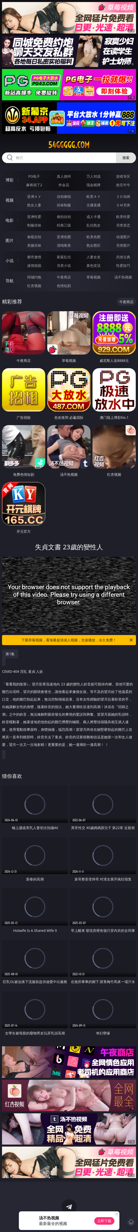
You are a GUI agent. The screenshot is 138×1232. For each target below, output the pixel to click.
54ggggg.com (68, 145)
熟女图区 (93, 245)
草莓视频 (93, 277)
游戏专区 (123, 176)
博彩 (10, 180)
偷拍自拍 (64, 216)
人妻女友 (93, 257)
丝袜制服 (64, 205)
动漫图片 (123, 236)
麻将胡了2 (34, 184)
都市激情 (34, 257)
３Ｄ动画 (123, 196)
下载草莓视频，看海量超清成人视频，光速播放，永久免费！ (77, 640)
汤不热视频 (123, 277)
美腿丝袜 (34, 245)
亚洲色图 (64, 236)
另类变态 (123, 225)
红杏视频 (34, 285)
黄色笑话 (93, 265)
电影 (10, 220)
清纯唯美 (64, 245)
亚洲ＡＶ (34, 196)
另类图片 (123, 245)
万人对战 (93, 176)
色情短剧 (64, 285)
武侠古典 (123, 257)
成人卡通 (93, 216)
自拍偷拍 (64, 196)
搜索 (125, 157)
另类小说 (64, 265)
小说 (10, 260)
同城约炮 (34, 277)
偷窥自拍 (34, 236)
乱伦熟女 (93, 225)
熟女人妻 (34, 205)
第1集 (10, 653)
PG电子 (34, 176)
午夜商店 (64, 277)
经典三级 (64, 225)
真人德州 (64, 176)
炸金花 (64, 184)
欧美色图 (93, 236)
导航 (10, 280)
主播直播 (93, 205)
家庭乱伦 (64, 257)
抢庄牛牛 (123, 184)
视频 (10, 200)
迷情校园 (34, 265)
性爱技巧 (123, 265)
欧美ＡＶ (93, 196)
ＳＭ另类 (123, 205)
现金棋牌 (93, 184)
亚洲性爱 (34, 216)
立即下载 (104, 1220)
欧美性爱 (123, 216)
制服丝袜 (34, 225)
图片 (10, 240)
